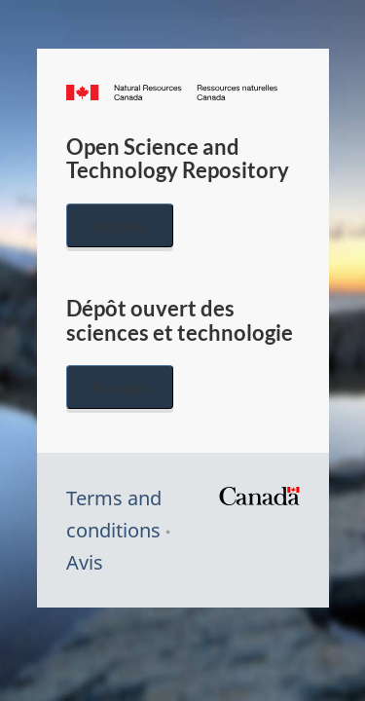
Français (119, 387)
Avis (84, 562)
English (119, 225)
